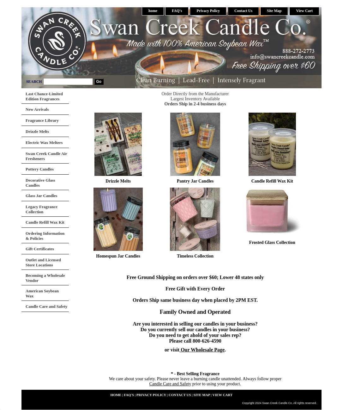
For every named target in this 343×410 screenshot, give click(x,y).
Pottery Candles (40, 169)
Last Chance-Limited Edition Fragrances (44, 96)
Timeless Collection (195, 256)
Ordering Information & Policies (45, 236)
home (152, 11)
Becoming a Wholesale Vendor (45, 278)
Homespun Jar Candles (118, 256)
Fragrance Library (42, 120)
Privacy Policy (208, 11)
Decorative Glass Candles (40, 183)
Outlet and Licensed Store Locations (43, 262)
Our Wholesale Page (202, 349)
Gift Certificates (40, 248)
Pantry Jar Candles (195, 181)
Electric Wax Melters (44, 142)
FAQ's (177, 11)
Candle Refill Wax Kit (272, 181)
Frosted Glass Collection (272, 242)
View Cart (304, 11)
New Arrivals (37, 109)
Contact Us (243, 11)
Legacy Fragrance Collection (41, 209)
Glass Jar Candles (41, 195)
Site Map (274, 11)
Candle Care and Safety (170, 384)
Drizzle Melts (118, 181)
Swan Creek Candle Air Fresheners (46, 156)
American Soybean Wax (42, 293)
